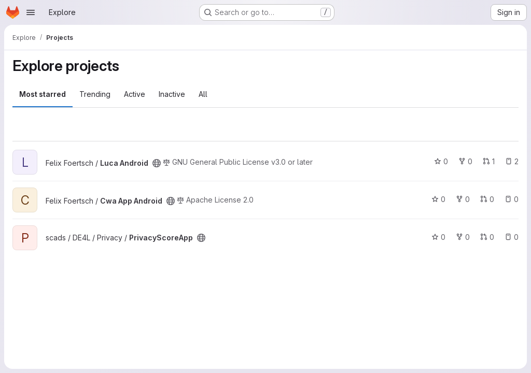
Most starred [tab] (42, 94)
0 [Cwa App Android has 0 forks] (463, 199)
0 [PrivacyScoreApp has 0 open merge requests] (487, 237)
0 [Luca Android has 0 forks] (465, 161)
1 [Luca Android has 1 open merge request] (489, 161)
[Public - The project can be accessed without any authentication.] (156, 163)
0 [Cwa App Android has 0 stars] (438, 199)
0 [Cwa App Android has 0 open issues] (512, 199)
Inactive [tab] (172, 94)
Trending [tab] (94, 94)
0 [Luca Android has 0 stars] (441, 161)
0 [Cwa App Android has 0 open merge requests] (487, 199)
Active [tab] (134, 94)
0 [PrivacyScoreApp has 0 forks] (463, 237)
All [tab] (203, 94)
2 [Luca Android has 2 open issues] (512, 161)
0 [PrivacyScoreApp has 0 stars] (438, 237)
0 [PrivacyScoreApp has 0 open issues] (512, 237)
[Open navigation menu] (30, 12)
